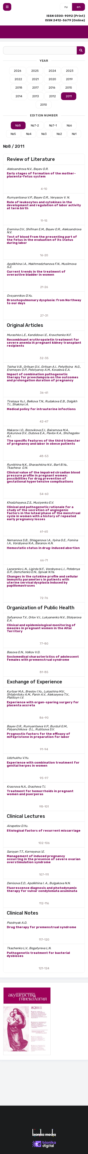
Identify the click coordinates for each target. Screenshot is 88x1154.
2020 (52, 79)
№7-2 (35, 125)
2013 (35, 96)
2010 (43, 104)
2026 (17, 70)
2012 (52, 96)
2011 (69, 96)
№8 (18, 125)
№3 (44, 134)
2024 (52, 70)
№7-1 (53, 125)
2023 (69, 70)
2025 (35, 70)
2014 (18, 96)
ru (66, 7)
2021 (35, 79)
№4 (28, 134)
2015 (68, 87)
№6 (69, 125)
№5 (13, 134)
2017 (35, 87)
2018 (18, 87)
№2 (59, 134)
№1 (74, 134)
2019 (69, 79)
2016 (52, 87)
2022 (18, 79)
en (78, 7)
